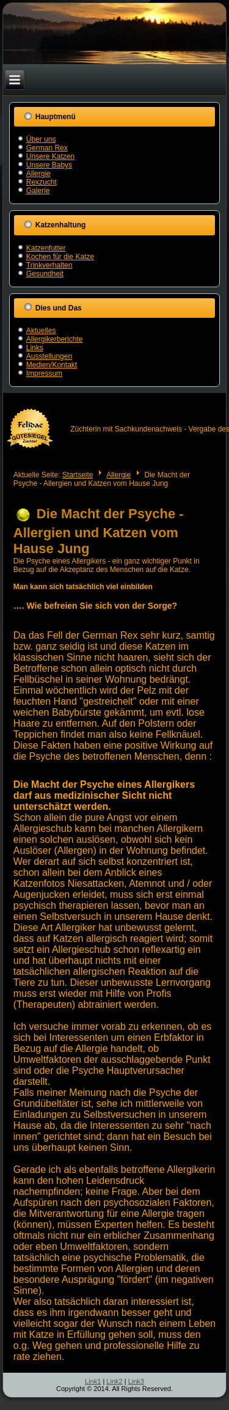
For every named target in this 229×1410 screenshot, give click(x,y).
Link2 (114, 1381)
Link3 (136, 1381)
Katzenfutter (46, 248)
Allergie (38, 173)
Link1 (93, 1381)
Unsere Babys (49, 165)
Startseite (77, 475)
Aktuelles (41, 330)
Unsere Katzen (50, 156)
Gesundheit (45, 274)
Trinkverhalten (49, 265)
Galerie (38, 190)
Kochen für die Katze (60, 256)
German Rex (47, 148)
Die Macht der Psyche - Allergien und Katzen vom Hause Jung (98, 531)
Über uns (41, 139)
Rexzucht (41, 182)
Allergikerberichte (54, 339)
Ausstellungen (49, 356)
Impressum (44, 373)
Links (34, 347)
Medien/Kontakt (51, 365)
